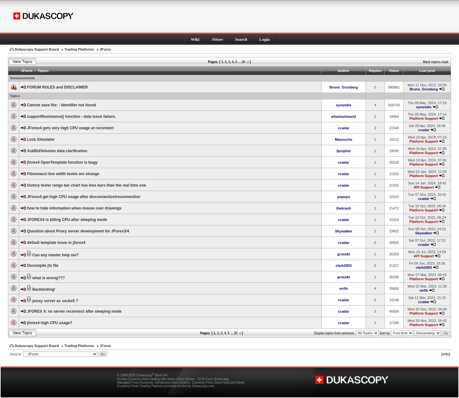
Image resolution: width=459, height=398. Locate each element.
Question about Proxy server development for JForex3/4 (78, 231)
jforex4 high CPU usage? (49, 323)
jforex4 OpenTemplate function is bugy (62, 162)
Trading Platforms (79, 49)
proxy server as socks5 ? (55, 301)
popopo (343, 197)
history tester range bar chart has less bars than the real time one (86, 185)
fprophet (344, 151)
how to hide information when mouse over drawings (74, 208)
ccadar (343, 128)
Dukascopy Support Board (37, 49)
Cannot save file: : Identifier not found (61, 105)
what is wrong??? (49, 278)
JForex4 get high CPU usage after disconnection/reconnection (83, 197)
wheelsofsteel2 (343, 116)
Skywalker (343, 231)
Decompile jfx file (43, 265)
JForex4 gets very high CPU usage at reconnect (70, 128)
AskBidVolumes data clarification (57, 151)
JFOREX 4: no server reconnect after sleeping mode (74, 311)
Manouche (343, 139)
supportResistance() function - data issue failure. (71, 116)
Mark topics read (435, 62)
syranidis (343, 105)
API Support (424, 187)
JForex (105, 49)
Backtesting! (44, 289)
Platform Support (424, 118)
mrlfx (343, 288)
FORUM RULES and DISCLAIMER (57, 87)
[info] (445, 354)
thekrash (343, 208)
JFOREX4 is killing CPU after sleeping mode (67, 219)
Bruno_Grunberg (344, 87)
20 (243, 62)
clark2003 (344, 265)
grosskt (343, 254)
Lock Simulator (41, 139)
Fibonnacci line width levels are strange (63, 174)
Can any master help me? (56, 255)
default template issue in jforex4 (56, 242)
